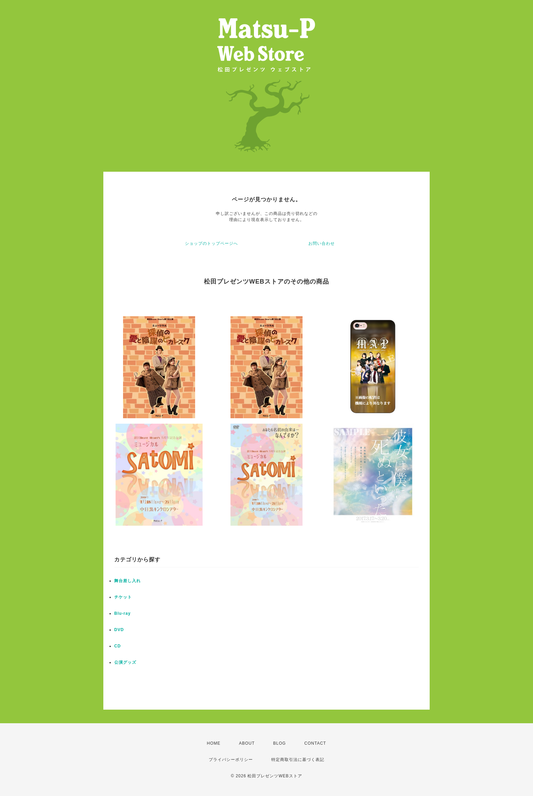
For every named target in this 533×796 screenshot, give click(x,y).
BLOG (279, 743)
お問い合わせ (321, 243)
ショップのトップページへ (211, 243)
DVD (119, 629)
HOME (214, 743)
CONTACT (315, 743)
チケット (123, 597)
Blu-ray (122, 613)
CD (117, 646)
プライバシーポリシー (231, 759)
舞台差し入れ (127, 580)
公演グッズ (125, 662)
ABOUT (247, 743)
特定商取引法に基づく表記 (297, 759)
